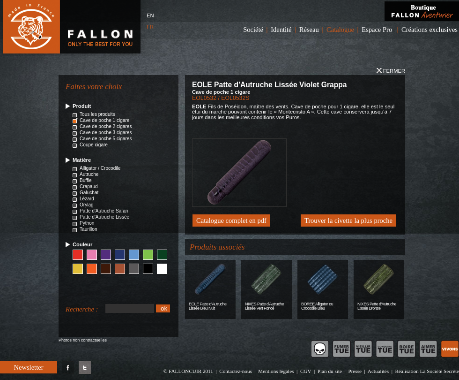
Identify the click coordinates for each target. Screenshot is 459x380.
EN (150, 15)
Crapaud (89, 186)
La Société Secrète (439, 371)
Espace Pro (377, 29)
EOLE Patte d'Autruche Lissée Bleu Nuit (208, 306)
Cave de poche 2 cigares (106, 126)
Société (253, 29)
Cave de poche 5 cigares (106, 138)
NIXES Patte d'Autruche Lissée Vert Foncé (264, 306)
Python (87, 223)
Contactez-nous (235, 371)
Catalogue (340, 29)
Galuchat (89, 192)
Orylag (87, 204)
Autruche (89, 174)
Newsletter (28, 367)
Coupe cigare (94, 144)
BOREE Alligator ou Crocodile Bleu (317, 306)
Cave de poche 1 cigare (104, 120)
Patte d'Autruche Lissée (104, 217)
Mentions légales (276, 371)
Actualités (378, 371)
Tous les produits (97, 114)
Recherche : (82, 309)
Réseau (309, 29)
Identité (281, 29)
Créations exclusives (429, 29)
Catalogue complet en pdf (231, 220)
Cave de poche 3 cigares (106, 132)
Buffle (86, 180)
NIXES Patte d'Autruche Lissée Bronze (376, 306)
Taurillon (88, 229)
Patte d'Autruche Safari (104, 210)
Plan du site (330, 371)
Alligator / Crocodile (100, 168)
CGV (305, 371)
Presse (355, 371)
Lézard (87, 198)
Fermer (391, 71)
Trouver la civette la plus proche (348, 220)
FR (150, 27)
